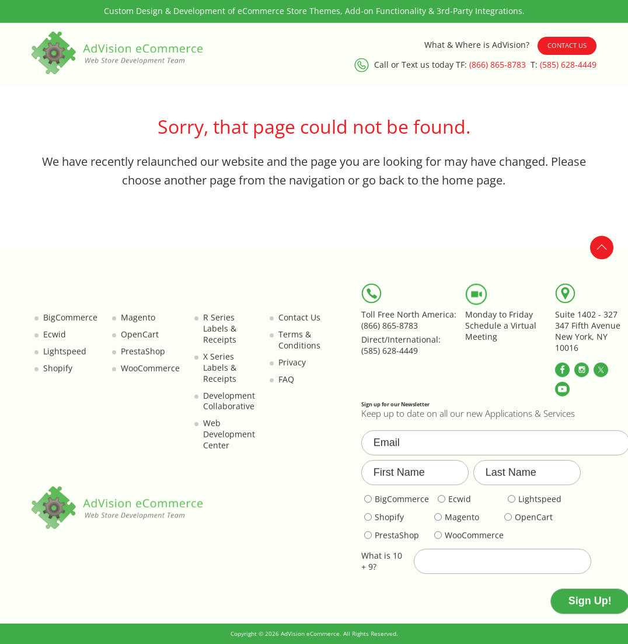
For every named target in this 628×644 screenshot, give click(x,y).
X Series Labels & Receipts (219, 374)
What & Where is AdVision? (476, 45)
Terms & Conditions (299, 347)
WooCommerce (150, 375)
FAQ (286, 386)
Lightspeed (64, 358)
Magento (138, 324)
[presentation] (450, 608)
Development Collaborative (229, 408)
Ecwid (54, 341)
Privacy (292, 369)
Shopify (57, 375)
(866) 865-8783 (497, 65)
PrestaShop (143, 358)
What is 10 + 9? (381, 568)
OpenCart (140, 341)
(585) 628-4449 (568, 65)
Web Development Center (229, 441)
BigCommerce (70, 324)
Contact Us (567, 45)
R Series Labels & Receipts (219, 335)
